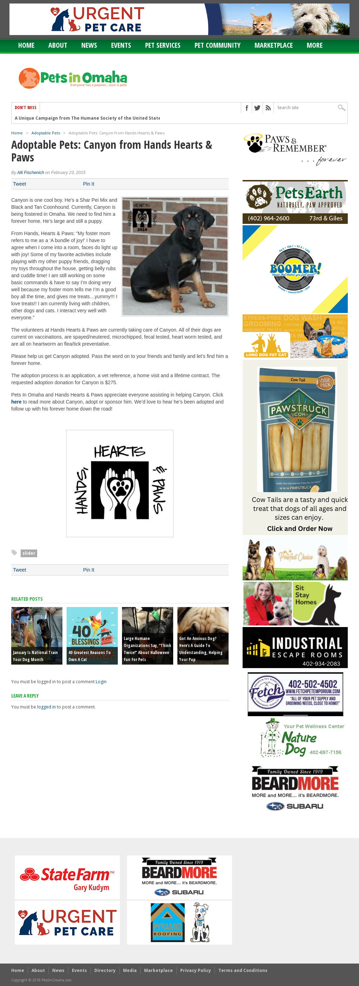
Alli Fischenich (30, 172)
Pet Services (163, 45)
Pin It (88, 184)
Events (121, 45)
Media (130, 970)
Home (26, 45)
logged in (46, 707)
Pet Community (218, 45)
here (16, 402)
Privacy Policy (195, 970)
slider (28, 553)
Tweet (19, 184)
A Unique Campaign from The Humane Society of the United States (89, 118)
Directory (105, 970)
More (315, 45)
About (57, 45)
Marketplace (274, 45)
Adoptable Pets (46, 132)
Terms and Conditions (242, 970)
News (89, 45)
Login (101, 682)
